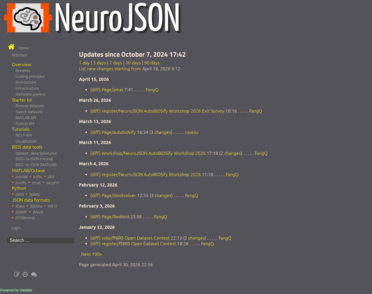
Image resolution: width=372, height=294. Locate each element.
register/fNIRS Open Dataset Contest (139, 243)
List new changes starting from (110, 68)
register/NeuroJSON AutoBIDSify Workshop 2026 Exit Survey (163, 110)
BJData (36, 206)
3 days (99, 62)
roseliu (191, 132)
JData (20, 206)
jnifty (37, 177)
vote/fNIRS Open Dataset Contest (136, 237)
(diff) (95, 89)
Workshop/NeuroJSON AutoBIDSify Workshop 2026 (154, 153)
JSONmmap (25, 218)
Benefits (23, 70)
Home (23, 48)
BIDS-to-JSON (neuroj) (34, 159)
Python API (25, 123)
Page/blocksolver (119, 195)
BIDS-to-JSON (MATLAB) (36, 165)
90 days (152, 62)
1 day (84, 62)
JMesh (38, 212)
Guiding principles (30, 76)
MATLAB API (26, 118)
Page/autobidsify (119, 132)
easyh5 (52, 182)
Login (16, 228)
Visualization (26, 141)
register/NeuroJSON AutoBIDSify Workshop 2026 (151, 174)
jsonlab (22, 177)
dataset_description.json (36, 153)
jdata (20, 194)
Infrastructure (27, 88)
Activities (19, 55)
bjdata (35, 194)
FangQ (152, 89)
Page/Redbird (115, 216)
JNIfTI (52, 206)
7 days (115, 62)
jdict (51, 177)
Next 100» (91, 254)
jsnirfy (21, 182)
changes (162, 132)
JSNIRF (21, 212)
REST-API (24, 135)
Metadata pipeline (30, 94)
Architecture (26, 82)
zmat (36, 182)
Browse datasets (30, 106)
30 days (133, 62)
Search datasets (29, 112)
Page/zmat (112, 89)
